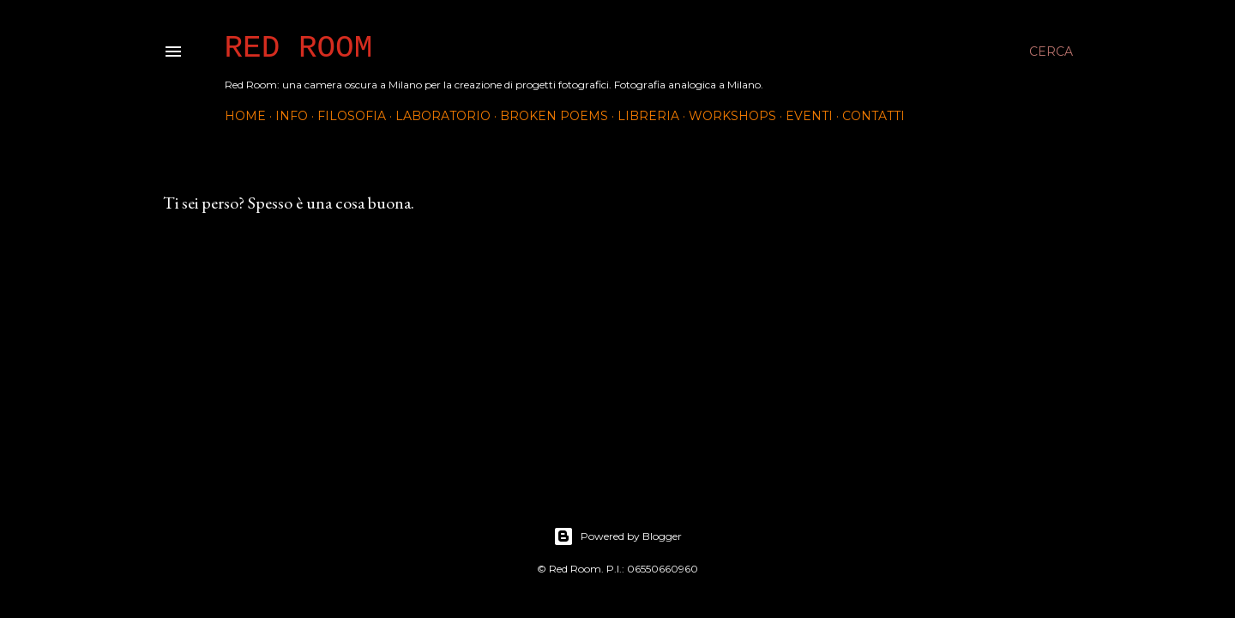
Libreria (648, 116)
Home (245, 116)
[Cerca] (1051, 51)
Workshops (732, 116)
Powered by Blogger (617, 536)
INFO (291, 116)
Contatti (873, 116)
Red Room (299, 48)
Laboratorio (443, 116)
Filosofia (351, 116)
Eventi (809, 116)
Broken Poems (554, 116)
